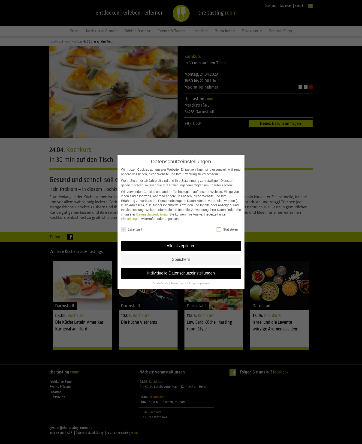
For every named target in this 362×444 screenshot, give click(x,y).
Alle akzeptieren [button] (181, 246)
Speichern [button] (181, 259)
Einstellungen (130, 219)
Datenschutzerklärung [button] (183, 283)
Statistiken (227, 229)
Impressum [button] (204, 283)
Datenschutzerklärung (152, 214)
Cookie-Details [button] (160, 283)
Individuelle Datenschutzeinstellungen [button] (181, 273)
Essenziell (131, 229)
